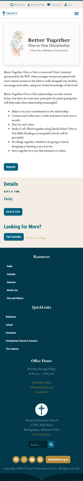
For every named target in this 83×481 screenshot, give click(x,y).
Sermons (11, 282)
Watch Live (12, 290)
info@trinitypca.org (41, 387)
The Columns (12, 348)
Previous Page (36, 238)
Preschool (11, 332)
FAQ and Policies (15, 298)
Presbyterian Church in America (21, 340)
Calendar (11, 274)
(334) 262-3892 (41, 382)
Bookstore (11, 316)
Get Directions (41, 434)
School (9, 324)
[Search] (51, 444)
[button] (76, 13)
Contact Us (41, 392)
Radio (9, 266)
